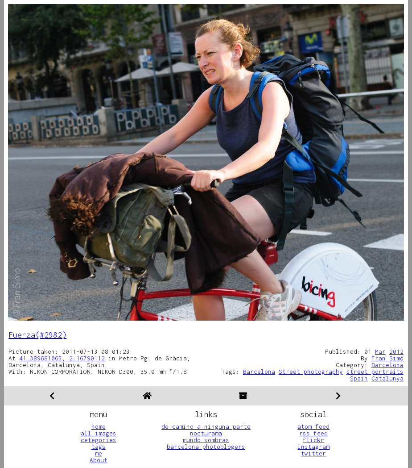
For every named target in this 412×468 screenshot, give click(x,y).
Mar (380, 351)
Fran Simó (387, 358)
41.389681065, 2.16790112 (62, 358)
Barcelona (387, 364)
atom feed (313, 426)
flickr (313, 439)
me (98, 453)
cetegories (98, 439)
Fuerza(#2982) (37, 334)
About (98, 460)
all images (98, 433)
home (98, 426)
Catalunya (387, 378)
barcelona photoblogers (206, 446)
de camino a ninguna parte (206, 426)
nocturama (206, 433)
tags (98, 446)
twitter (313, 453)
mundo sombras (206, 439)
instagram (313, 446)
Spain (359, 378)
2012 (396, 351)
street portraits (375, 371)
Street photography (311, 371)
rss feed (313, 433)
